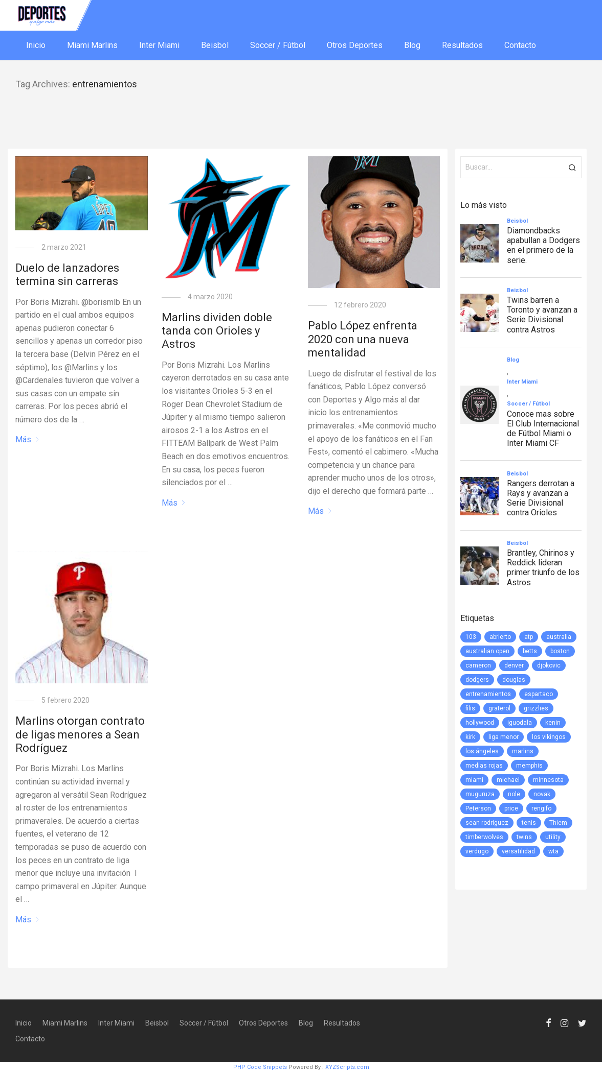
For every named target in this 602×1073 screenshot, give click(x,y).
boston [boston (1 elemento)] (560, 651)
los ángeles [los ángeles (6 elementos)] (482, 751)
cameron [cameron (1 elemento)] (478, 665)
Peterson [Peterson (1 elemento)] (478, 808)
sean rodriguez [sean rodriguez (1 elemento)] (486, 822)
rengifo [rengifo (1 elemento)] (541, 808)
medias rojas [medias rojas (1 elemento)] (484, 765)
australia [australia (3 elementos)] (558, 636)
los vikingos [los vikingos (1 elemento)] (549, 737)
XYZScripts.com (347, 1067)
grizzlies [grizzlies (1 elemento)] (536, 708)
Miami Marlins (92, 45)
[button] (572, 167)
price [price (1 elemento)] (511, 808)
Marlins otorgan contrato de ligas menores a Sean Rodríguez (80, 734)
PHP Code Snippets (260, 1067)
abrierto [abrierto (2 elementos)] (500, 636)
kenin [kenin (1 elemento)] (553, 722)
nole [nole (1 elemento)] (514, 794)
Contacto (520, 45)
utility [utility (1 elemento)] (553, 837)
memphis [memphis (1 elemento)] (529, 765)
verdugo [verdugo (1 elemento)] (476, 851)
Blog (412, 45)
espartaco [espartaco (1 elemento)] (538, 694)
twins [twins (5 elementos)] (524, 837)
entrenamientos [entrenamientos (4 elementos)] (488, 694)
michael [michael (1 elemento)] (508, 779)
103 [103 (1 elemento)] (470, 636)
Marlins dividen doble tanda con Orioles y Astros (217, 331)
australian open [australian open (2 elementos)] (487, 651)
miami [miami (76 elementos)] (474, 779)
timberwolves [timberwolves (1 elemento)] (484, 837)
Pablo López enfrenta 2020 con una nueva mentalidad (362, 339)
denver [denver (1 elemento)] (514, 665)
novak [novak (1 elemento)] (541, 794)
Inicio (36, 45)
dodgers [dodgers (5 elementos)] (477, 679)
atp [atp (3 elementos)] (528, 636)
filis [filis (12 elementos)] (470, 708)
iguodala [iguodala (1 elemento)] (519, 722)
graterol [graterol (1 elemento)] (499, 708)
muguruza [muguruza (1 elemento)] (480, 794)
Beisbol (215, 45)
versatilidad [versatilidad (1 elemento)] (518, 851)
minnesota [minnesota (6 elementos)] (548, 779)
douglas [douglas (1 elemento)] (513, 679)
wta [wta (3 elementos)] (553, 851)
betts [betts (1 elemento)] (530, 651)
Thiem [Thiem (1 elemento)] (558, 822)
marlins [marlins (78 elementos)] (522, 751)
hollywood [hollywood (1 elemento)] (479, 722)
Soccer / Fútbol (277, 45)
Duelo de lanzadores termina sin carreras (67, 274)
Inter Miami (159, 45)
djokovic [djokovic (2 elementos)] (549, 665)
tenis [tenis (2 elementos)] (529, 822)
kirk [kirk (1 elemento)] (470, 737)
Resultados (462, 45)
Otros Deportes (355, 45)
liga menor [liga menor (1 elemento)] (503, 737)
